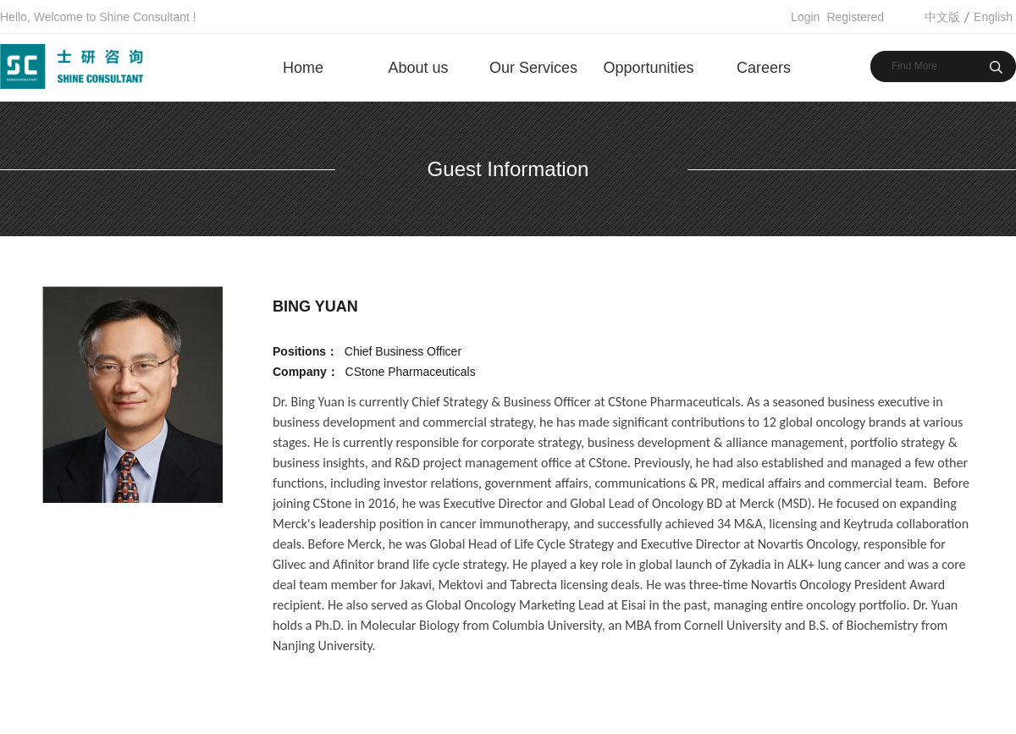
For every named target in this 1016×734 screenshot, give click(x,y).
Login (805, 17)
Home (303, 67)
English (993, 17)
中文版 (942, 17)
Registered (855, 17)
